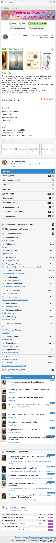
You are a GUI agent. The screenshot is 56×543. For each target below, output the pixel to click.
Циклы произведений (11, 180)
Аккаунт (50, 2)
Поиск (54, 2)
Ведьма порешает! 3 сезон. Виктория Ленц (25, 397)
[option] (9, 60)
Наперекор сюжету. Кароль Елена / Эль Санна (26, 414)
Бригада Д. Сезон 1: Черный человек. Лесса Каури (28, 389)
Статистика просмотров (27, 212)
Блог (4, 185)
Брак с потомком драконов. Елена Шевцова (26, 382)
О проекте (18, 537)
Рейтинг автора (27, 216)
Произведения (27, 176)
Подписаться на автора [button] (38, 23)
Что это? (18, 100)
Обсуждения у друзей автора (29, 229)
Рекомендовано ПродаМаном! (29, 452)
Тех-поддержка (48, 538)
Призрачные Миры (18, 509)
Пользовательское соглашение (39, 537)
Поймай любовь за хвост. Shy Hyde (22, 422)
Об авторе (7, 171)
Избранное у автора (27, 203)
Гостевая (6, 189)
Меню (2, 2)
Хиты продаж (28, 377)
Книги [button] (14, 23)
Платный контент (36, 538)
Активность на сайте (27, 207)
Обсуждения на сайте (29, 234)
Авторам (25, 537)
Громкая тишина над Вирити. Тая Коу (23, 468)
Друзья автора (27, 194)
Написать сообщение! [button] (38, 28)
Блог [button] (23, 23)
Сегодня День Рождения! (29, 370)
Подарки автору (27, 198)
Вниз (53, 540)
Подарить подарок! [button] (19, 28)
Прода (9, 2)
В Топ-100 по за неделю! (41, 471)
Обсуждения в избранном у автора (29, 224)
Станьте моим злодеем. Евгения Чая (23, 476)
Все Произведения (52, 49)
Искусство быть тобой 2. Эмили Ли (22, 430)
